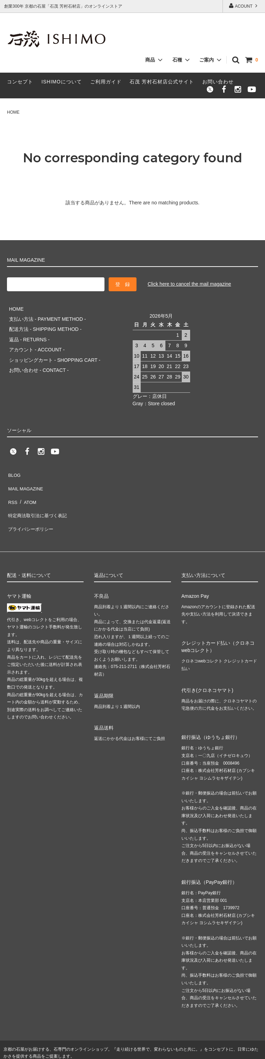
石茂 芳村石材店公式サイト (162, 81)
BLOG (14, 466)
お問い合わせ (218, 81)
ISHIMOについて (61, 81)
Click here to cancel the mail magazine (189, 284)
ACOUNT (243, 6)
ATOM (27, 487)
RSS (12, 487)
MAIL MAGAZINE (26, 476)
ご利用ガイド (106, 81)
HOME (13, 112)
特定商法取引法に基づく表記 (38, 497)
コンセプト (20, 81)
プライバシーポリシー (31, 507)
